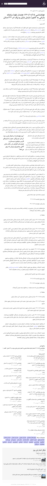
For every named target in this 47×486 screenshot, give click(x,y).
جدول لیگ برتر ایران (13, 484)
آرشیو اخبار (41, 11)
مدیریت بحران (25, 48)
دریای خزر (28, 32)
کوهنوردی (16, 267)
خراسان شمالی (37, 30)
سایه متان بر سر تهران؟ (41, 453)
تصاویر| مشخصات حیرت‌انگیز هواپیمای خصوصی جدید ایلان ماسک (26, 475)
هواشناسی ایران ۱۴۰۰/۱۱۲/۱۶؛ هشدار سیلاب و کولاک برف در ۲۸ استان (12, 357)
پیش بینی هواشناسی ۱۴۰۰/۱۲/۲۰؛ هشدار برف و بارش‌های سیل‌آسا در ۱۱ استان (36, 393)
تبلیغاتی (36, 326)
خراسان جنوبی (22, 437)
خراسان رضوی (27, 30)
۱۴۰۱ (37, 11)
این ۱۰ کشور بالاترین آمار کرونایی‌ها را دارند (36, 469)
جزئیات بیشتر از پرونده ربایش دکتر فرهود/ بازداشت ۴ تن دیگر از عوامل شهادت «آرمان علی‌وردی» (25, 464)
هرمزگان (27, 41)
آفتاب (4, 348)
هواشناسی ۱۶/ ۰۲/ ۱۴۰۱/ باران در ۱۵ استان (12, 363)
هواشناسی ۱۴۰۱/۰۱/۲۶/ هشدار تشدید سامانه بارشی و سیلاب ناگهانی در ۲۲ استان (35, 379)
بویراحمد (23, 73)
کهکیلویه (28, 73)
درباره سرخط (22, 484)
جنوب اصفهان (9, 73)
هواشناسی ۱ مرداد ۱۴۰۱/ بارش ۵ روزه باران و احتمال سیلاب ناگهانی (12, 406)
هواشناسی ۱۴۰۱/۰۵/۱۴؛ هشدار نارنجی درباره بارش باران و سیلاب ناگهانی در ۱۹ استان (35, 415)
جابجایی (10, 267)
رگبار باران (29, 62)
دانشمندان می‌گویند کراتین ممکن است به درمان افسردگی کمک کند (36, 357)
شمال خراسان (15, 130)
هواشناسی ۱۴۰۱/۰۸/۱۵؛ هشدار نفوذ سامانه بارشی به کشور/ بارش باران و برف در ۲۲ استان (26, 348)
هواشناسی (38, 116)
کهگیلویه (28, 179)
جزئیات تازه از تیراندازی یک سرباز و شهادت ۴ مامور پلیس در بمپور (26, 458)
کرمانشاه (13, 71)
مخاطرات (19, 48)
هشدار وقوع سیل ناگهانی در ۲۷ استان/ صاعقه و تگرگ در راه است (13, 398)
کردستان (42, 53)
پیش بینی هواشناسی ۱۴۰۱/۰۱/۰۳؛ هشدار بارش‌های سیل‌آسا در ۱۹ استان (36, 364)
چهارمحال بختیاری (31, 437)
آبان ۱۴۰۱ (32, 11)
